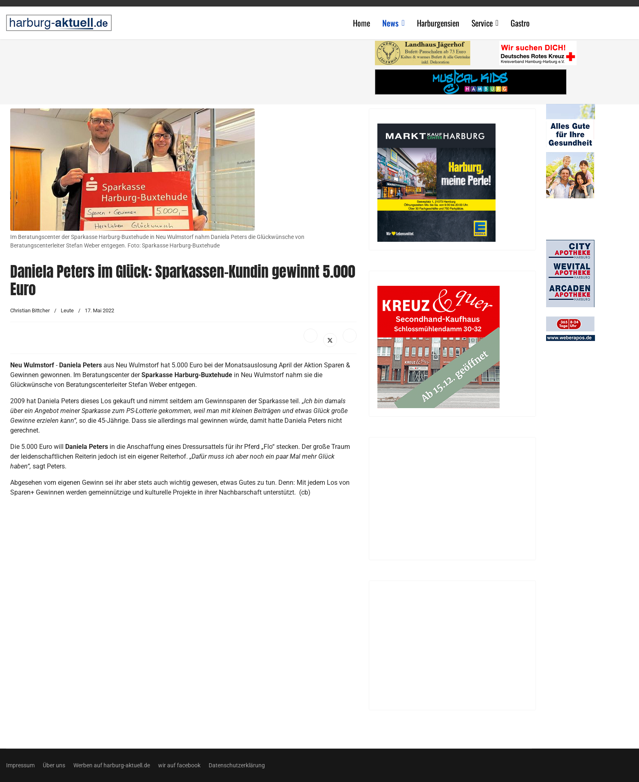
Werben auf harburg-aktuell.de (111, 765)
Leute (67, 310)
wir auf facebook (179, 765)
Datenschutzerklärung (237, 765)
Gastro (520, 23)
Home (361, 23)
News (390, 23)
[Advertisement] (187, 69)
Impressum (20, 765)
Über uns (54, 765)
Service (482, 23)
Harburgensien (438, 23)
